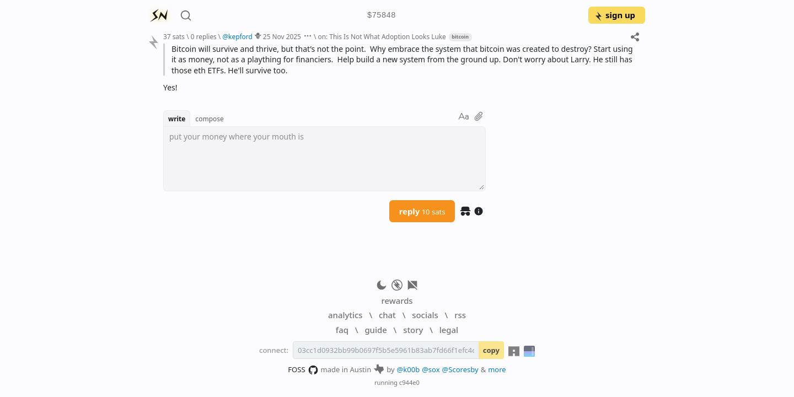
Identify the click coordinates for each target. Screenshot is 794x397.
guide (375, 329)
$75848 (381, 15)
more (497, 369)
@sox (430, 369)
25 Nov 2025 (282, 36)
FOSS (303, 369)
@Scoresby (460, 369)
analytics (345, 314)
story (413, 329)
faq (342, 329)
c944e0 (409, 382)
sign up (614, 14)
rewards (396, 300)
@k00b (408, 369)
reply (422, 211)
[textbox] (324, 159)
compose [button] (209, 118)
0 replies (204, 36)
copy (491, 350)
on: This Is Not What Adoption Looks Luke (382, 36)
